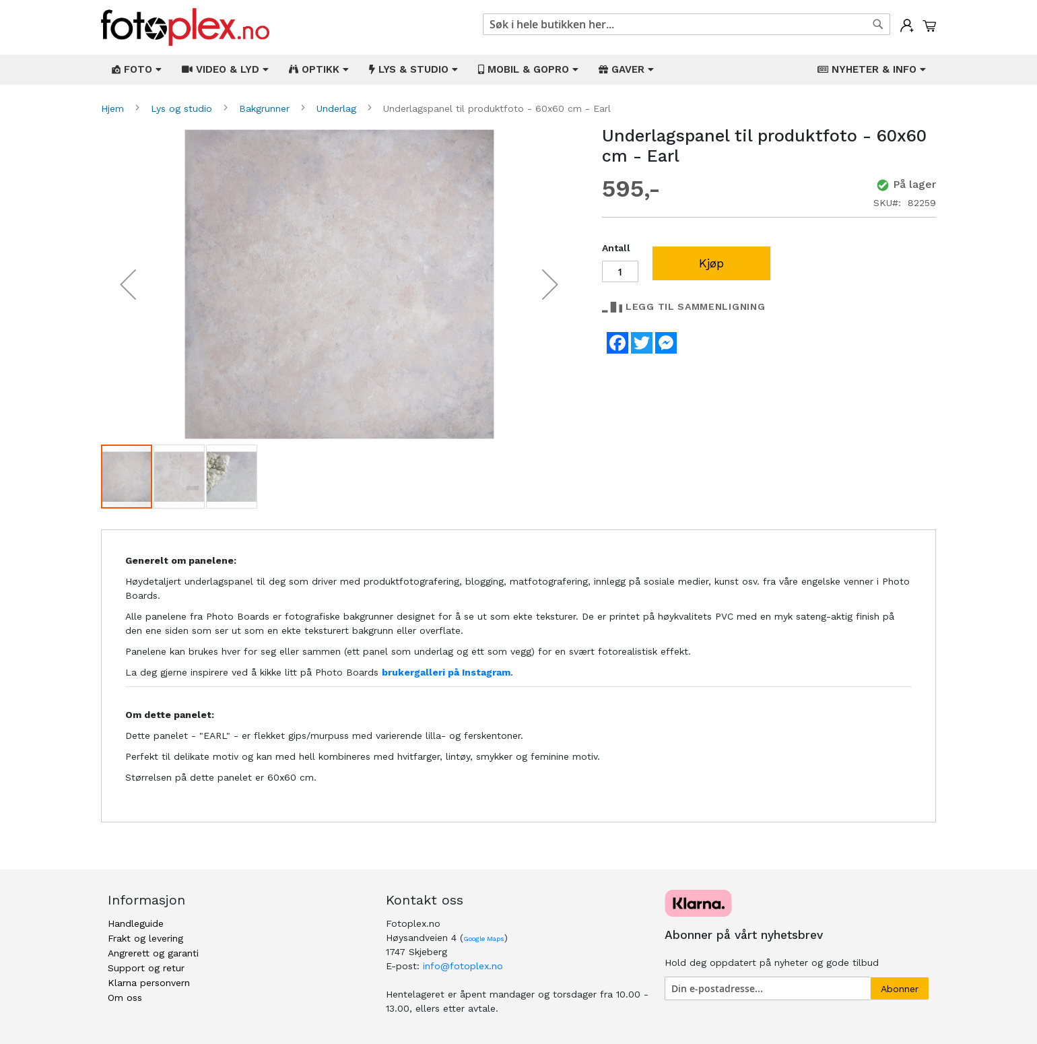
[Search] (878, 24)
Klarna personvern (149, 982)
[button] (128, 284)
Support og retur (146, 968)
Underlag (338, 108)
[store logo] (185, 27)
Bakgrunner (266, 108)
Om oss (125, 997)
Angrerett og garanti (153, 953)
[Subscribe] (899, 988)
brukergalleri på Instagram (446, 672)
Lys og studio (183, 108)
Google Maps (483, 938)
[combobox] (686, 24)
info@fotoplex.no (463, 965)
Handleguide (136, 923)
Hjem (114, 108)
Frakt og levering (145, 938)
